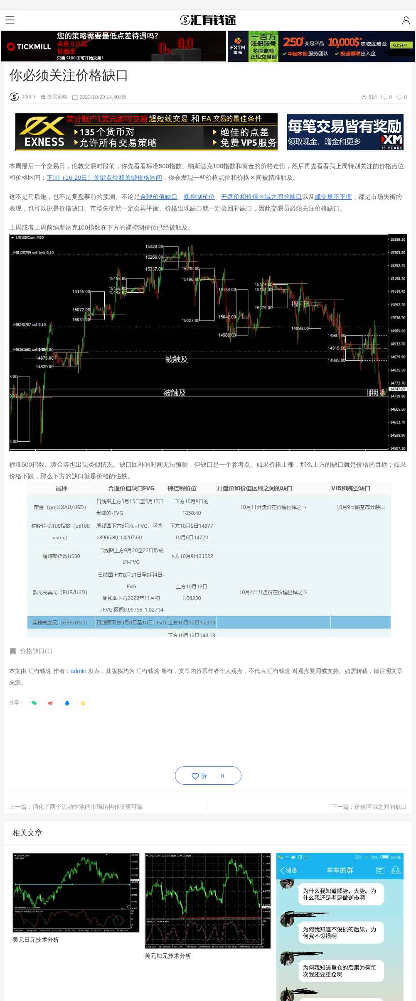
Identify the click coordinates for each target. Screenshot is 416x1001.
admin (22, 97)
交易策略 (57, 97)
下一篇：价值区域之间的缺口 (369, 806)
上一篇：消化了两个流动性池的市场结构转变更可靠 (76, 806)
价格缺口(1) (36, 650)
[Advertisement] (160, 736)
